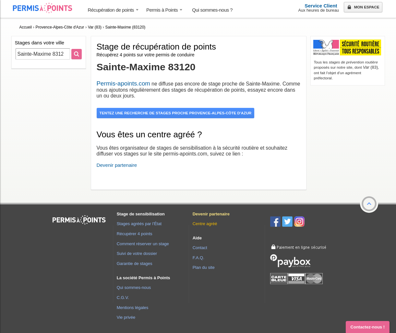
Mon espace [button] (362, 7)
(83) (370, 67)
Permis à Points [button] (162, 10)
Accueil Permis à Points (45, 8)
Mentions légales (133, 307)
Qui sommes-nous (134, 287)
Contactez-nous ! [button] (368, 327)
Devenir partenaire (117, 165)
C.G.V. (123, 297)
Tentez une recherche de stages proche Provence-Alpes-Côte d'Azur (176, 113)
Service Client (321, 5)
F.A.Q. (198, 257)
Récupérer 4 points (134, 233)
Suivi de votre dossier (137, 253)
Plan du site (204, 267)
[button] (369, 203)
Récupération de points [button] (111, 10)
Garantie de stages (134, 263)
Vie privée (126, 317)
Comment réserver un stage (143, 243)
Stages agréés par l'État (139, 223)
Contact (200, 247)
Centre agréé (205, 223)
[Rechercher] (76, 54)
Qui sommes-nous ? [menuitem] (212, 10)
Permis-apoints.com (123, 83)
